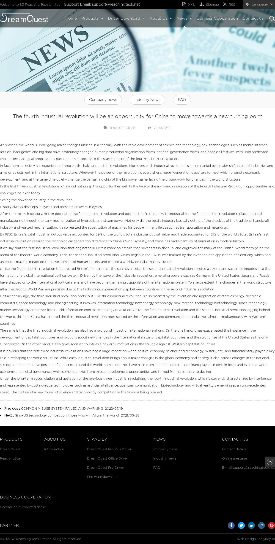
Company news (103, 100)
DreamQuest (10, 449)
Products (92, 18)
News (184, 18)
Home (71, 18)
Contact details (234, 449)
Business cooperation (25, 497)
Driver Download (126, 18)
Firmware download (102, 476)
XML (188, 4)
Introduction (54, 449)
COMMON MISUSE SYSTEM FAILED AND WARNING (62, 408)
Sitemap (209, 4)
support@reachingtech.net (116, 4)
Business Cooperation (217, 18)
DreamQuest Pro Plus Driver (109, 449)
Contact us (252, 18)
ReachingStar (10, 458)
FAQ (182, 100)
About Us (160, 18)
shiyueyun (267, 539)
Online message (234, 458)
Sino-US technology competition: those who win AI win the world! (67, 415)
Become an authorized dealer (23, 507)
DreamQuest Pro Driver (105, 467)
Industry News (147, 100)
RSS (229, 4)
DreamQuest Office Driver (107, 458)
